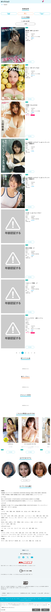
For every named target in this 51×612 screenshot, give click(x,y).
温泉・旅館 (33, 528)
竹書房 (11, 494)
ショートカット (30, 515)
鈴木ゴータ (33, 75)
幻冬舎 (35, 492)
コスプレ (5, 511)
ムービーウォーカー (38, 494)
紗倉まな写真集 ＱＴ (30, 248)
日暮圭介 (32, 255)
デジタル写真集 (8, 14)
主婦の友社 (43, 492)
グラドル (5, 532)
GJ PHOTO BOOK (24, 499)
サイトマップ (4, 595)
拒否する (45, 609)
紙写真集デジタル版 (5, 505)
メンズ (25, 540)
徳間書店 (16, 494)
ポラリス (10, 507)
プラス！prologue (15, 505)
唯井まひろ (28, 319)
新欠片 (19, 494)
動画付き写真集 (22, 505)
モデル (28, 532)
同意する (36, 609)
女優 (22, 532)
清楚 (13, 523)
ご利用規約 (4, 593)
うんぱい (27, 284)
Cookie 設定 (34, 593)
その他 (38, 540)
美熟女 (20, 522)
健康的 (4, 517)
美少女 (4, 522)
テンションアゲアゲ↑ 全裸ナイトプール (34, 318)
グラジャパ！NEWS (42, 14)
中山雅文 (32, 186)
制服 (13, 511)
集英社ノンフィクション (28, 500)
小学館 (2, 494)
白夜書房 (28, 494)
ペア (4, 528)
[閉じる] (48, 604)
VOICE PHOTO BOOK (32, 505)
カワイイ (38, 522)
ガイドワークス (9, 492)
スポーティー (22, 517)
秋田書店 (3, 492)
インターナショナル (34, 517)
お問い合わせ (46, 593)
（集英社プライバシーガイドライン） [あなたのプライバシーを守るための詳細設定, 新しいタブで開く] (8, 607)
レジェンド (15, 536)
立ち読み (30, 61)
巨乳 (14, 515)
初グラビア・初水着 (15, 540)
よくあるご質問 (40, 593)
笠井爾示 (32, 112)
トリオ (10, 528)
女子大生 (43, 532)
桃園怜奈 (27, 322)
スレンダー (6, 515)
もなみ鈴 (27, 214)
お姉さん (13, 522)
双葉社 (31, 494)
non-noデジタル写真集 (6, 500)
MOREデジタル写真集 (34, 499)
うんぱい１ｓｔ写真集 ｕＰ (32, 283)
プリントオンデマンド (42, 505)
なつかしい (29, 522)
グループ (18, 528)
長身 (46, 515)
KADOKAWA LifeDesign (25, 492)
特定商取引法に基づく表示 (25, 593)
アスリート (31, 536)
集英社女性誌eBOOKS (17, 500)
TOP (2, 4)
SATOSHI (32, 220)
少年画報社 (7, 494)
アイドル (14, 532)
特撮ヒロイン (6, 536)
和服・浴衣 (36, 511)
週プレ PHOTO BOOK (6, 499)
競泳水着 (20, 511)
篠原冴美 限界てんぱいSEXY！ (32, 30)
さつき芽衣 (28, 324)
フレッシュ (13, 517)
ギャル (44, 517)
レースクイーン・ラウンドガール (10, 534)
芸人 (23, 536)
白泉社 (23, 494)
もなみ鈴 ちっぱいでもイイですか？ (33, 212)
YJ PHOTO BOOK (16, 499)
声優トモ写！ (4, 507)
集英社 (39, 492)
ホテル (25, 528)
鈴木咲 (27, 145)
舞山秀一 (32, 290)
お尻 (21, 515)
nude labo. (14, 507)
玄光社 (32, 492)
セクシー (5, 523)
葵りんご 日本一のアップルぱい (33, 67)
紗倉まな (27, 249)
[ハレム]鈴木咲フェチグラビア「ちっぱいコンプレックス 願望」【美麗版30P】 (37, 178)
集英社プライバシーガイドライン (13, 593)
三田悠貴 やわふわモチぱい (32, 105)
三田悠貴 (27, 106)
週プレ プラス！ (25, 14)
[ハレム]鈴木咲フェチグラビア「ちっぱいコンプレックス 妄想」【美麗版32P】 (37, 143)
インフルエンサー (43, 534)
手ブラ (4, 540)
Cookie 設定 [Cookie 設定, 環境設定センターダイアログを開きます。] (3, 609)
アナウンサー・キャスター (28, 534)
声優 (36, 532)
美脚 (39, 515)
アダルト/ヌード (39, 536)
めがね (27, 511)
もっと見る (25, 480)
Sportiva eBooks (37, 500)
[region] (25, 607)
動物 (32, 540)
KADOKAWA (16, 492)
